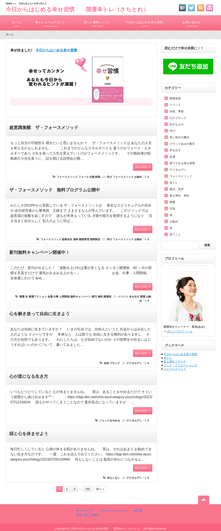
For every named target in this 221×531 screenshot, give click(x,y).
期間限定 (95, 239)
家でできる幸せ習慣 (182, 163)
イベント (123, 296)
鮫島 (97, 176)
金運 (50, 296)
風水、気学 (177, 189)
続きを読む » (142, 167)
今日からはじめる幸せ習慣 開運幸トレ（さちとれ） (77, 9)
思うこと (175, 234)
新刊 (94, 296)
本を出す (134, 296)
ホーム (16, 22)
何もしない (113, 477)
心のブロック (178, 117)
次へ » (100, 489)
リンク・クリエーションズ (180, 365)
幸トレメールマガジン (50, 22)
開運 (22, 296)
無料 (75, 239)
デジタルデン (134, 363)
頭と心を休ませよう (28, 433)
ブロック (115, 363)
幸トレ (174, 182)
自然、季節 (177, 111)
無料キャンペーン (80, 296)
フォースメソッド (67, 176)
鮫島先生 (67, 239)
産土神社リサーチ (175, 361)
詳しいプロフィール (179, 331)
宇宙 (172, 208)
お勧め (138, 176)
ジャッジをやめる (109, 420)
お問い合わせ (191, 22)
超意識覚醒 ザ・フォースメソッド (43, 127)
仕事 (55, 296)
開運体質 (175, 98)
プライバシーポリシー (113, 510)
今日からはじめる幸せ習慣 (180, 354)
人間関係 (64, 296)
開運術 (107, 296)
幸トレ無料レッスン (97, 22)
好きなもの (177, 124)
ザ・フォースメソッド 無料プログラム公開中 (54, 190)
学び (109, 176)
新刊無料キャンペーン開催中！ (39, 252)
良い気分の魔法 (179, 137)
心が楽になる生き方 (28, 376)
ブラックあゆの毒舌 (182, 143)
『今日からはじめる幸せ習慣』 (144, 22)
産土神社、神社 (179, 195)
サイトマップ (84, 510)
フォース (83, 176)
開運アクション (38, 296)
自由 (106, 363)
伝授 (92, 176)
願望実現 (84, 239)
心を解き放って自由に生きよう (39, 313)
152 (87, 489)
